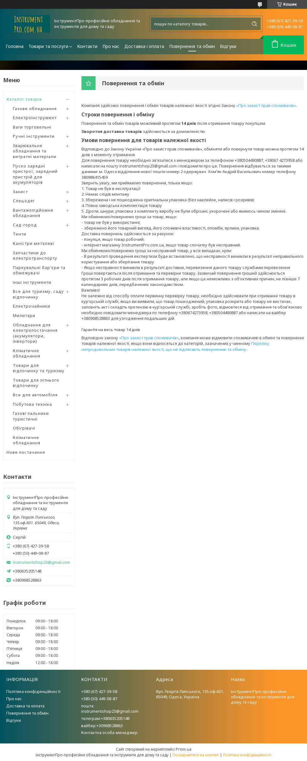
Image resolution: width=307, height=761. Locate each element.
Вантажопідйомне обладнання (33, 213)
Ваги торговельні (32, 127)
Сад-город (25, 225)
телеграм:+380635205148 (105, 718)
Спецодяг (24, 200)
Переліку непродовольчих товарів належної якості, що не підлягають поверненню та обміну (175, 346)
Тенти (19, 234)
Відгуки (228, 46)
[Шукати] (254, 24)
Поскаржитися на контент (196, 755)
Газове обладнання (35, 108)
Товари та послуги (48, 46)
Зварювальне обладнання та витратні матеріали (34, 151)
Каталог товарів (24, 99)
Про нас (110, 46)
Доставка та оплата (25, 706)
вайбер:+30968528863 (102, 725)
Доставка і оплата (144, 46)
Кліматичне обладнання (26, 353)
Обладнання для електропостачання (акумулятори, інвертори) (35, 333)
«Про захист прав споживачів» (266, 105)
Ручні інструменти (34, 136)
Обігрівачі (24, 428)
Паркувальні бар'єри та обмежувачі (39, 270)
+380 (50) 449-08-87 (99, 698)
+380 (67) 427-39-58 (99, 691)
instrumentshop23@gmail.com (41, 562)
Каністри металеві (33, 243)
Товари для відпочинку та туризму (39, 368)
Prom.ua (183, 749)
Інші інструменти (32, 282)
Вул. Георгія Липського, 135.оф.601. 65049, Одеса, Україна (190, 694)
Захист (20, 191)
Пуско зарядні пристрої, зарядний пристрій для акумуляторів (35, 174)
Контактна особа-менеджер (109, 732)
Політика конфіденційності (33, 691)
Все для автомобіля (35, 395)
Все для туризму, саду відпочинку (38, 294)
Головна (14, 46)
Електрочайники (31, 306)
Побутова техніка (32, 404)
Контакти (87, 46)
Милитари (24, 315)
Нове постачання (26, 452)
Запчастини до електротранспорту (35, 255)
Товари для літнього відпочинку (36, 382)
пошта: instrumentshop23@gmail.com (109, 708)
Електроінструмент (35, 117)
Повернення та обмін (192, 46)
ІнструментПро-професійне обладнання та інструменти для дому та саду (262, 697)
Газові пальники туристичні (31, 416)
